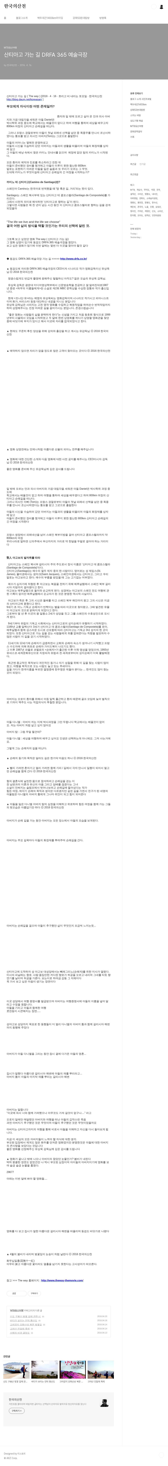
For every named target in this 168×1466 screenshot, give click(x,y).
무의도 (146, 190)
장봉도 (147, 202)
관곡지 (140, 207)
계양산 (147, 211)
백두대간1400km (138, 104)
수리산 (140, 194)
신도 (154, 211)
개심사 (139, 190)
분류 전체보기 (136, 93)
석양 (153, 190)
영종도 (147, 194)
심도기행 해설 (136, 120)
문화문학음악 (136, 131)
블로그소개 (22, 18)
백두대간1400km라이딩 (50, 18)
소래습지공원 (152, 198)
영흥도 (133, 202)
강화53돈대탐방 (81, 18)
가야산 (140, 211)
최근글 (133, 164)
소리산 (160, 211)
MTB (132, 190)
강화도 (142, 198)
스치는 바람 (135, 115)
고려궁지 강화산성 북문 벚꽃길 (26, 1324)
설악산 (133, 194)
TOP (161, 1455)
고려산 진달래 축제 (20, 1328)
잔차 (158, 190)
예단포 (133, 207)
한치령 (133, 215)
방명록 (102, 18)
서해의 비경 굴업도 (20, 1332)
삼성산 (158, 207)
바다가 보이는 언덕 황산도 (23, 1320)
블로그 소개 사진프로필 (140, 99)
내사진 (154, 194)
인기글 (143, 164)
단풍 (152, 207)
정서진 (133, 211)
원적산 (147, 215)
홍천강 (140, 202)
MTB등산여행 (16, 1310)
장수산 (154, 202)
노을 (146, 207)
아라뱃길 (133, 198)
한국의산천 (15, 6)
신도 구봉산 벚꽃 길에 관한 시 (25, 1316)
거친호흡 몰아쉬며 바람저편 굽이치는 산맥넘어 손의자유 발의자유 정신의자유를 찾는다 (47, 1404)
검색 (153, 6)
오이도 (140, 215)
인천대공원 (156, 215)
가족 (132, 137)
